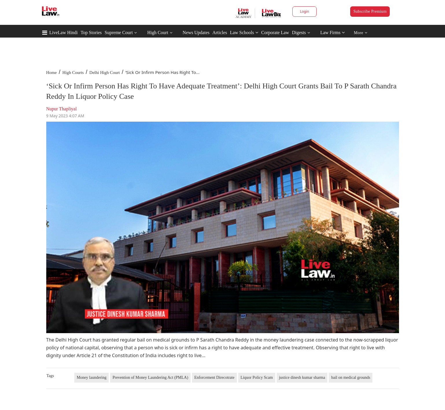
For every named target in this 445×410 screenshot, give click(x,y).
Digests (299, 32)
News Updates (196, 32)
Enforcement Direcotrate (214, 377)
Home (51, 72)
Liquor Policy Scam (257, 377)
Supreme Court (119, 32)
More (361, 33)
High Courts (73, 72)
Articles (219, 32)
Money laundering (91, 377)
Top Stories (91, 32)
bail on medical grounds (350, 377)
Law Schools (244, 32)
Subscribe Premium (370, 11)
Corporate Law (275, 32)
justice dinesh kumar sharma (302, 377)
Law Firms (332, 32)
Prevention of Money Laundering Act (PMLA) (150, 377)
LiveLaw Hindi (63, 32)
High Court (157, 32)
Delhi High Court (104, 72)
